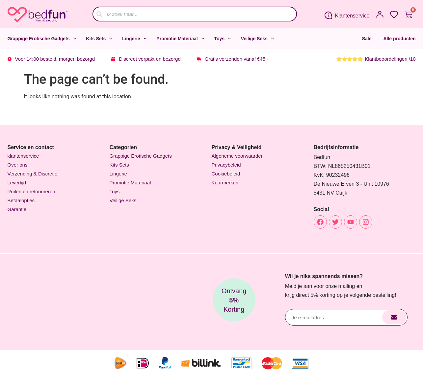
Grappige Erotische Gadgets (42, 39)
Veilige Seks (257, 39)
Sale (367, 38)
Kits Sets (99, 39)
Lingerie (134, 39)
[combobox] (195, 14)
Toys (222, 39)
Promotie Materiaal (180, 39)
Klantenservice (352, 15)
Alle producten (399, 38)
